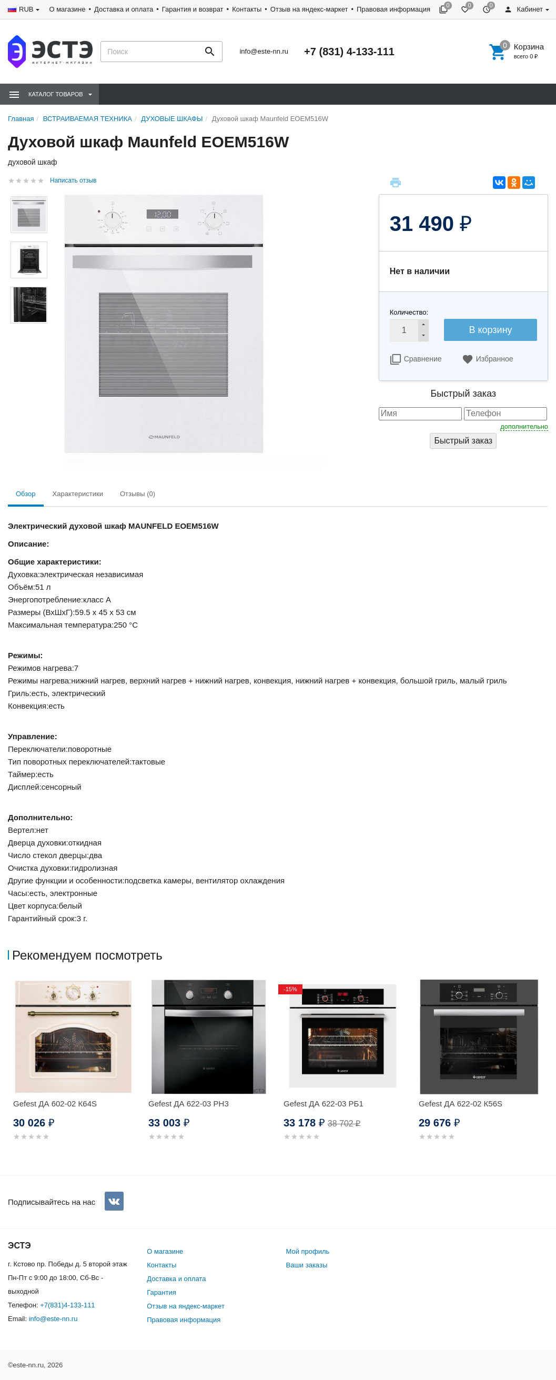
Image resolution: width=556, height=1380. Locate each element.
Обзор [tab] (26, 494)
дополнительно (524, 426)
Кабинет (523, 9)
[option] (75, 1072)
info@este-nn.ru (263, 51)
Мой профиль (308, 1251)
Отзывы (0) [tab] (137, 494)
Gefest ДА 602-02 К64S (55, 1103)
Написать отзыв (73, 180)
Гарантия (161, 1292)
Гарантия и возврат (193, 9)
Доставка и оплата (123, 9)
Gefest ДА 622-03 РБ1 (323, 1103)
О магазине (67, 9)
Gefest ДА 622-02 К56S (460, 1103)
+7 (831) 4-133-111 (349, 51)
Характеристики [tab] (78, 494)
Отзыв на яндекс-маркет (309, 9)
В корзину (490, 330)
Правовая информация (393, 9)
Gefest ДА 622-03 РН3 (188, 1103)
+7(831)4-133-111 (67, 1305)
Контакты (246, 9)
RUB (26, 9)
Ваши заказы (307, 1265)
